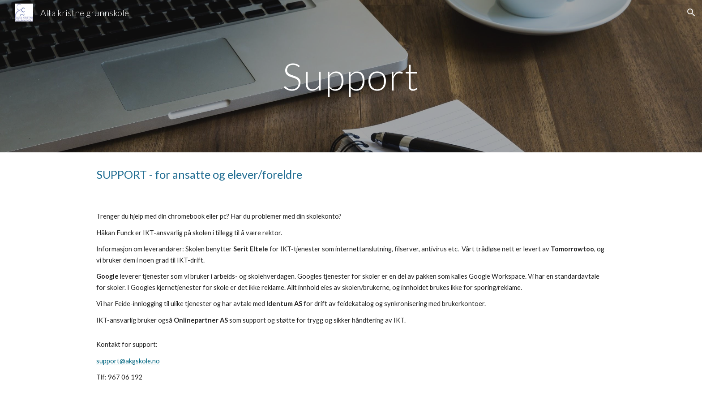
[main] (351, 76)
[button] (691, 12)
